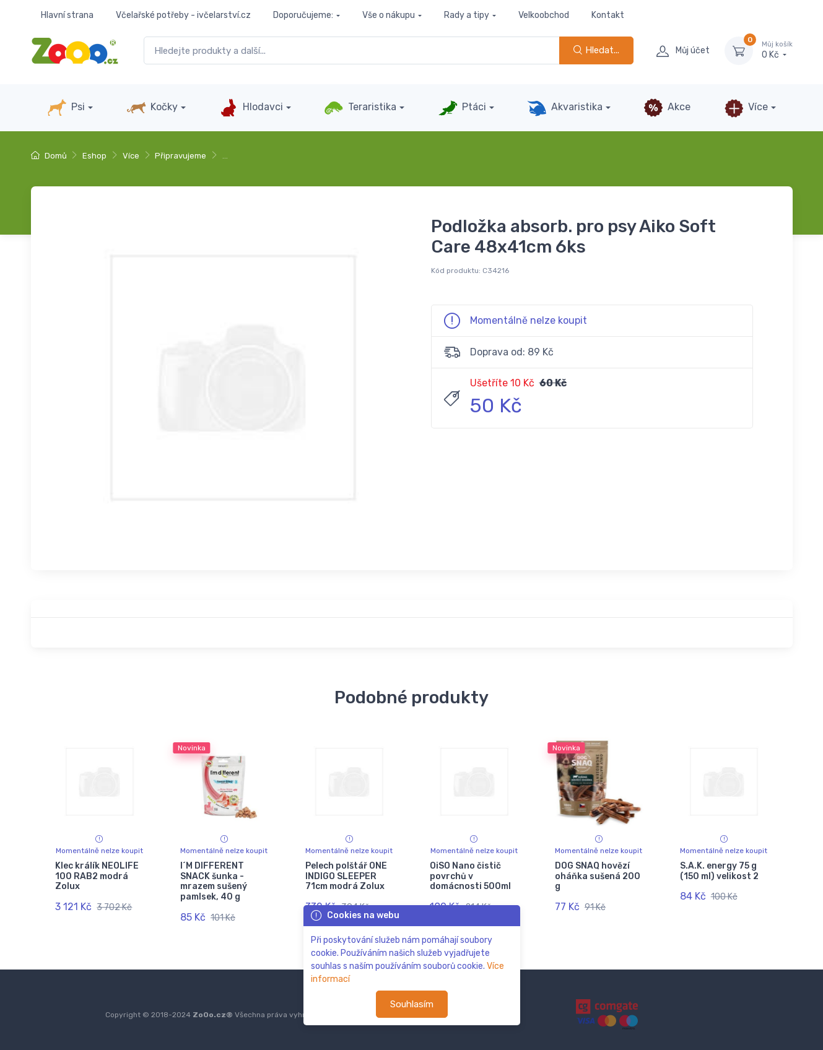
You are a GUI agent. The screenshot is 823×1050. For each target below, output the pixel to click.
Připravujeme (180, 155)
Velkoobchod (543, 15)
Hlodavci (251, 108)
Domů (49, 155)
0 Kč (777, 50)
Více (746, 108)
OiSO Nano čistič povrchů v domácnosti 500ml (470, 876)
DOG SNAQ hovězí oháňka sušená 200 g (597, 876)
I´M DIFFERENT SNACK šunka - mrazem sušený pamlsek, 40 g (213, 881)
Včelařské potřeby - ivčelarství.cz (183, 15)
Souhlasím (411, 1004)
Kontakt (607, 15)
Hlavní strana (67, 15)
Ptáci (462, 108)
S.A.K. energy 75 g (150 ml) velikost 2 (719, 871)
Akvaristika (565, 108)
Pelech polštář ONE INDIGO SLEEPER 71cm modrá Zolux (346, 876)
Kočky (152, 108)
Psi (66, 108)
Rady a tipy (466, 15)
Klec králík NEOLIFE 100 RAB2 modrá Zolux (97, 876)
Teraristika (360, 108)
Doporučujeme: (303, 15)
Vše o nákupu (388, 15)
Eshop (94, 155)
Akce (666, 108)
